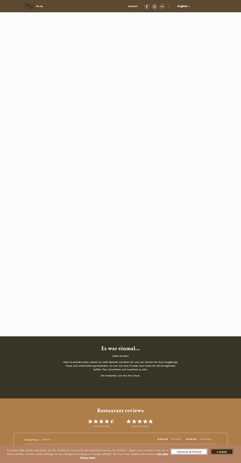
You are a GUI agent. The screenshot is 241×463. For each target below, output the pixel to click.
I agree (222, 452)
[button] (183, 6)
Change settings (189, 452)
